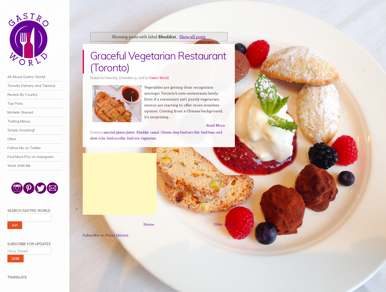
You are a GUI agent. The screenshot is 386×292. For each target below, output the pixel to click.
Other (11, 139)
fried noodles (116, 138)
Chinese (166, 132)
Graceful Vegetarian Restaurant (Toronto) (158, 61)
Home (149, 224)
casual (154, 132)
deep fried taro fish (186, 132)
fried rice (133, 138)
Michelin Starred (20, 112)
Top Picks (15, 103)
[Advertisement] (120, 184)
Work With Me (19, 165)
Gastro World (159, 78)
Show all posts (192, 36)
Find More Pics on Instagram (30, 157)
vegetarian (148, 138)
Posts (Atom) (117, 235)
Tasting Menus (19, 121)
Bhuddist (142, 132)
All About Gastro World (26, 77)
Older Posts (224, 224)
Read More (216, 125)
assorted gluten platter (119, 132)
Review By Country (22, 94)
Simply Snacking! (21, 130)
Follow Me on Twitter (24, 148)
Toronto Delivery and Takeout (31, 85)
